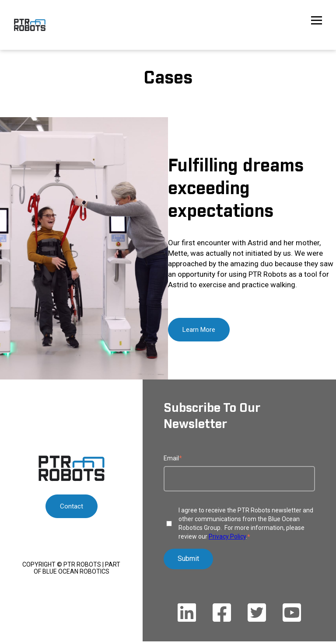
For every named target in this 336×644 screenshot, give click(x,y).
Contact (71, 506)
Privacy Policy (227, 536)
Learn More (198, 330)
